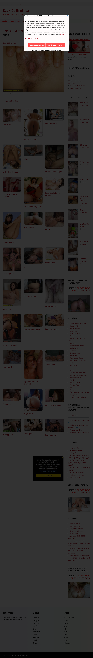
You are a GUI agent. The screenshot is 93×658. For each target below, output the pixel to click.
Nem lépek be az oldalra (55, 45)
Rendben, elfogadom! (37, 45)
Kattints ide (63, 34)
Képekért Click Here (31, 38)
